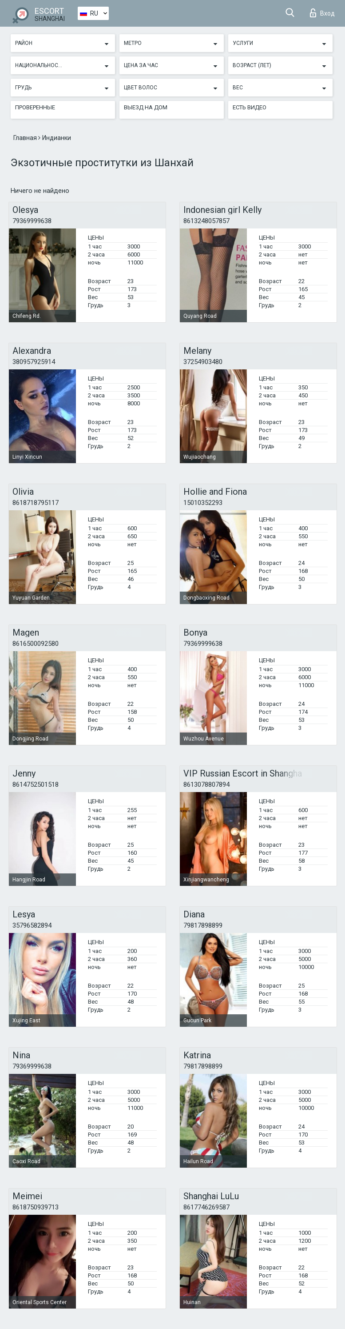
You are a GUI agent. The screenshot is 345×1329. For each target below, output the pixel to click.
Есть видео (249, 107)
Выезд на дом (145, 107)
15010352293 (202, 503)
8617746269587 (206, 1207)
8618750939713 (35, 1207)
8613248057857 (206, 221)
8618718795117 (35, 503)
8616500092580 (35, 644)
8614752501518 (35, 785)
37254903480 (202, 362)
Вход (322, 13)
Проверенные (35, 107)
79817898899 (202, 925)
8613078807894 (206, 785)
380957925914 (33, 362)
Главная (25, 137)
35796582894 (32, 925)
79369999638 (32, 221)
